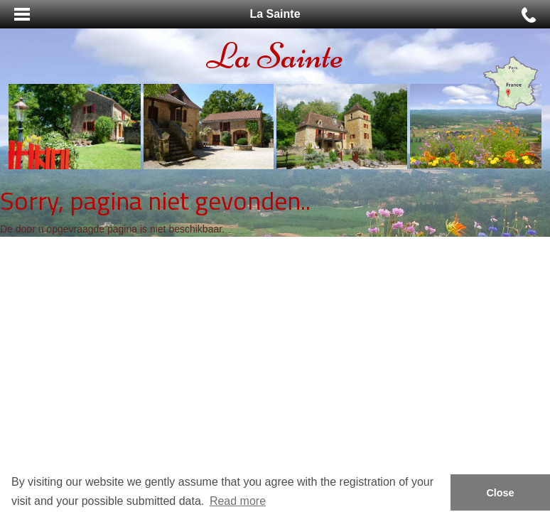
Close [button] (500, 492)
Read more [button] (238, 501)
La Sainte (275, 55)
